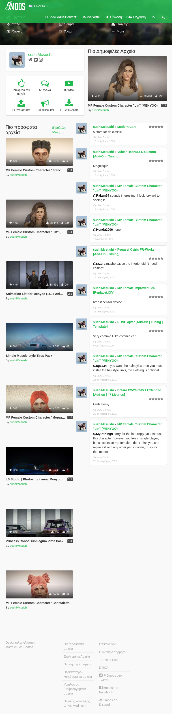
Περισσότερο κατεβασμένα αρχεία (78, 674)
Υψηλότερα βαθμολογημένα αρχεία (75, 689)
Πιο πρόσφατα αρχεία (74, 646)
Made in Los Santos (19, 647)
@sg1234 (100, 366)
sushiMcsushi (40, 54)
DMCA (103, 667)
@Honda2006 (103, 229)
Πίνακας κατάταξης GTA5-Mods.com (77, 703)
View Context (102, 137)
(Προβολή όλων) (59, 130)
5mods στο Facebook (109, 690)
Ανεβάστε (91, 17)
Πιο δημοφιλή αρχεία (78, 664)
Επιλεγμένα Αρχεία (77, 656)
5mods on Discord (108, 702)
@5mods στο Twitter (110, 677)
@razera (99, 263)
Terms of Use (108, 660)
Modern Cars (127, 127)
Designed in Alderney (20, 642)
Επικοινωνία (107, 644)
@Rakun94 (101, 195)
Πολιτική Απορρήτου (113, 652)
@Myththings (103, 434)
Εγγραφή (137, 17)
